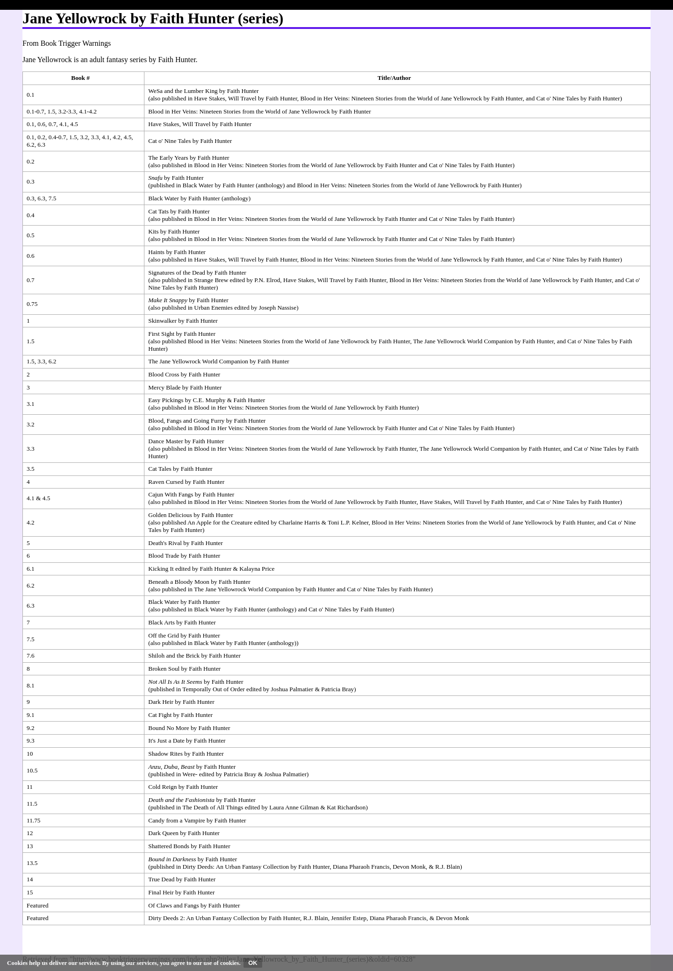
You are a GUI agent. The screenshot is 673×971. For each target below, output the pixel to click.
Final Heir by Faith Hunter (181, 892)
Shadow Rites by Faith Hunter (185, 753)
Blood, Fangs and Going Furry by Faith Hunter (206, 420)
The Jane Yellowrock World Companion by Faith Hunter (483, 341)
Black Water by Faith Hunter (184, 601)
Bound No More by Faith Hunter (189, 727)
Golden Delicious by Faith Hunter (190, 514)
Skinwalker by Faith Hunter (182, 320)
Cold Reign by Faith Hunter (183, 786)
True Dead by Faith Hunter (181, 879)
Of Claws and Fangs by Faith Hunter (194, 905)
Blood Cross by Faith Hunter (184, 374)
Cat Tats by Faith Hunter (178, 211)
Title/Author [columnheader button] (394, 77)
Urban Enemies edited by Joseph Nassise (245, 307)
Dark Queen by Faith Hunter (184, 832)
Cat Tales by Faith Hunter (180, 468)
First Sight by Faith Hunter (181, 333)
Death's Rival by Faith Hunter (185, 542)
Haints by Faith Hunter (177, 251)
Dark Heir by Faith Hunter (181, 701)
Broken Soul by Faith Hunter (184, 668)
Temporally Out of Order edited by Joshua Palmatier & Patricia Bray (268, 689)
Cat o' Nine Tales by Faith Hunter (578, 98)
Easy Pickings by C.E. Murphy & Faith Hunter (206, 400)
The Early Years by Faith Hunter (188, 157)
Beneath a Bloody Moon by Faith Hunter (199, 581)
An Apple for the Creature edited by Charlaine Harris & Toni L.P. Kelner (278, 522)
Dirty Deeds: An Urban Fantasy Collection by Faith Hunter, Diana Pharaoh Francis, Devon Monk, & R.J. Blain (321, 866)
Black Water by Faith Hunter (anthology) (234, 185)
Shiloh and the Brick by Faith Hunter (194, 655)
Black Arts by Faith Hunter (181, 622)
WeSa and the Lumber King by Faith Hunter (203, 90)
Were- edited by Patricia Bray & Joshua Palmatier (244, 774)
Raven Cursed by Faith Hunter (186, 481)
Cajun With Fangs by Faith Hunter (191, 494)
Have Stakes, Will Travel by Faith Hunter (245, 98)
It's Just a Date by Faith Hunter (186, 740)
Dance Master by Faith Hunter (186, 441)
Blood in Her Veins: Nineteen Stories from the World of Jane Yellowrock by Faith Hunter (411, 98)
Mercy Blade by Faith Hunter (185, 387)
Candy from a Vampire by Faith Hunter (197, 820)
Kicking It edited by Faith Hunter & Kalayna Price (211, 568)
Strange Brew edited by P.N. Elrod (237, 280)
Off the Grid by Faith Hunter (184, 635)
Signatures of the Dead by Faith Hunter (197, 272)
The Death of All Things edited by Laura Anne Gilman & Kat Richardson (273, 807)
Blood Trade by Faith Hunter (184, 555)
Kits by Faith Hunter (174, 231)
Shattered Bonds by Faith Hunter (189, 846)
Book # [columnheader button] (80, 77)
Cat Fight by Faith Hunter (180, 714)
